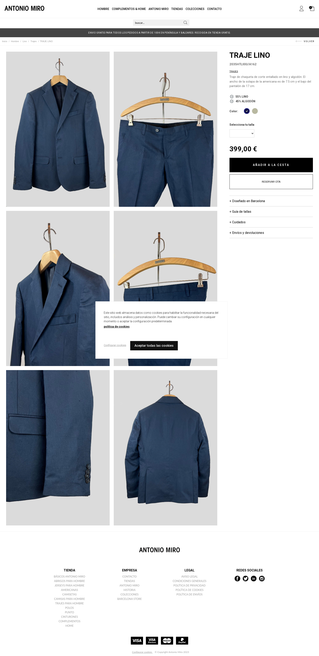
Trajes (233, 71)
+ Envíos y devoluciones (246, 233)
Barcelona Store (129, 598)
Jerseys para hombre (69, 585)
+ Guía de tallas (240, 212)
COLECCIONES (195, 9)
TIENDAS (177, 9)
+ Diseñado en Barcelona (247, 201)
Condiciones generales (189, 581)
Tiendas (129, 581)
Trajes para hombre (69, 603)
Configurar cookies (142, 652)
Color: (233, 111)
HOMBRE (103, 9)
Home (70, 625)
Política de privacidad (190, 585)
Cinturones (69, 616)
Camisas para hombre (69, 598)
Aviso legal (189, 576)
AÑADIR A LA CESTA (271, 165)
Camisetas (69, 594)
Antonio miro (130, 585)
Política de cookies (189, 590)
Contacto (129, 576)
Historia (129, 590)
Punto (69, 612)
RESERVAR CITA (271, 181)
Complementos (69, 621)
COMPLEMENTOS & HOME (129, 9)
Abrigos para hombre (69, 581)
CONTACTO (214, 9)
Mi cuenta (301, 7)
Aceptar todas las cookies (154, 346)
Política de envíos (189, 594)
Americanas (69, 590)
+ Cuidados (237, 222)
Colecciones (129, 594)
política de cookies (117, 326)
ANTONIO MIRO (159, 9)
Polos (69, 607)
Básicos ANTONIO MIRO (69, 576)
